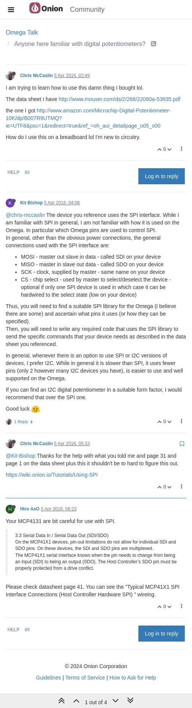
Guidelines (48, 678)
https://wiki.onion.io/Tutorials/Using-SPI (52, 475)
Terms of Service (85, 678)
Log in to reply (161, 176)
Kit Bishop (31, 202)
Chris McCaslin (36, 75)
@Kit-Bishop (20, 456)
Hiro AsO (30, 509)
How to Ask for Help (132, 678)
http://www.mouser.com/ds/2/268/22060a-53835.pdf (119, 99)
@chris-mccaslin (25, 215)
